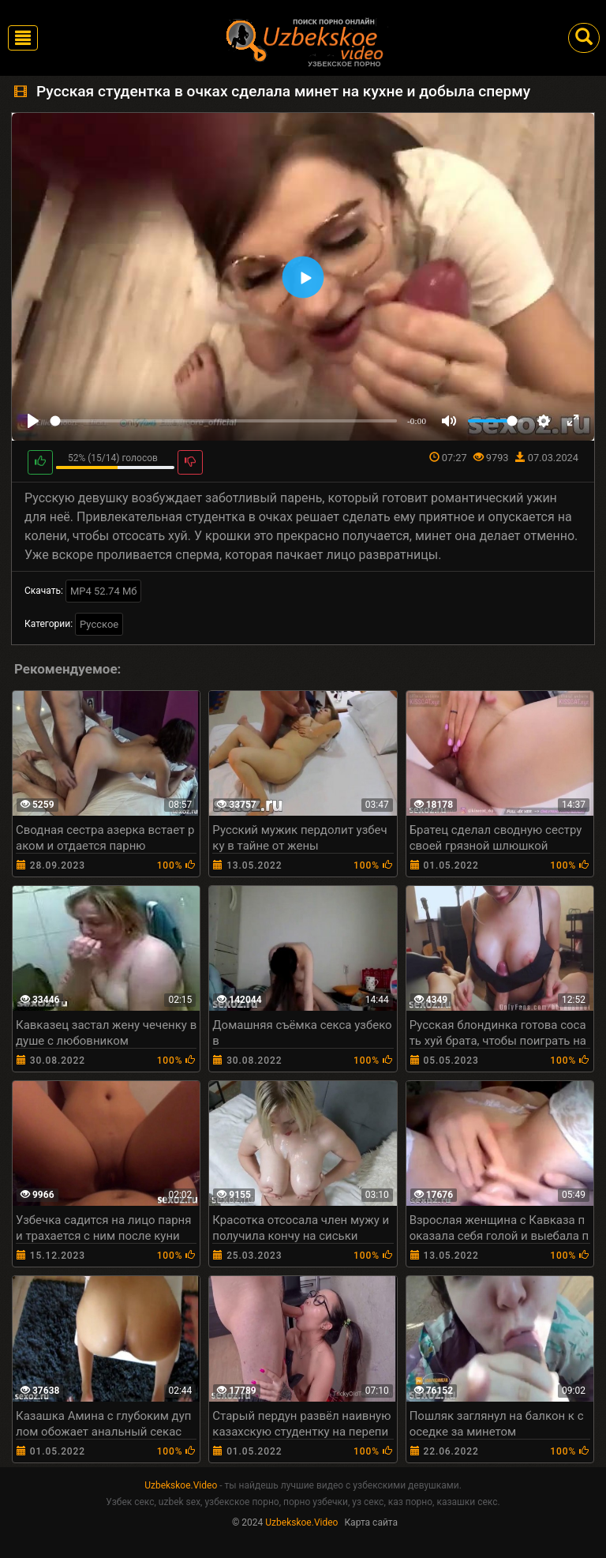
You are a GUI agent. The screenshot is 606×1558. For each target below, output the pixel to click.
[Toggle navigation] (23, 38)
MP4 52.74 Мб (103, 591)
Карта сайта (371, 1522)
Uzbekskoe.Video (180, 1485)
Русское (99, 624)
